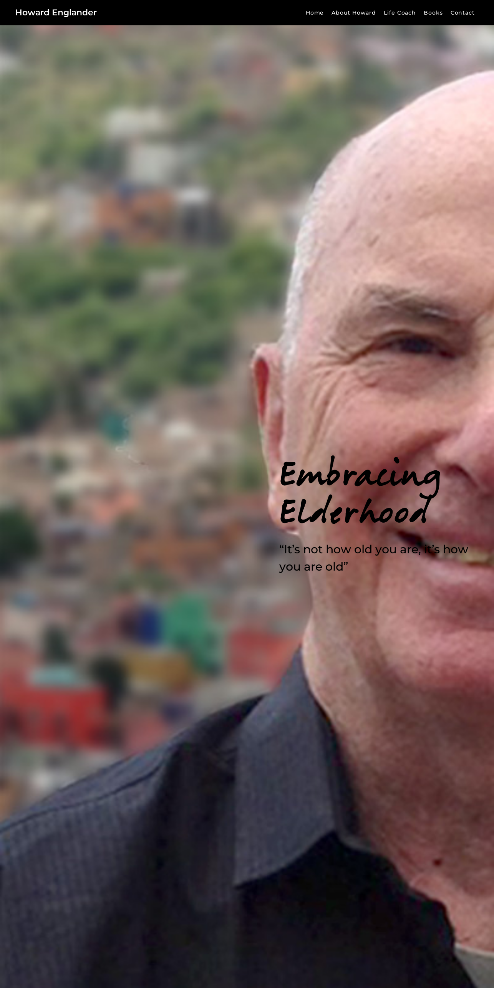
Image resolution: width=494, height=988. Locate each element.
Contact (463, 12)
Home (315, 12)
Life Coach (400, 12)
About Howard (354, 12)
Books (433, 12)
